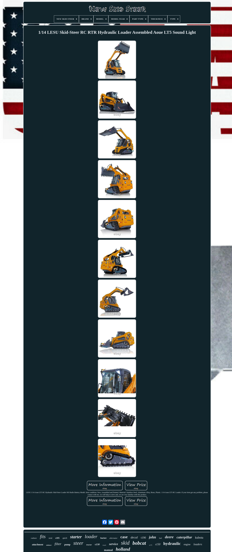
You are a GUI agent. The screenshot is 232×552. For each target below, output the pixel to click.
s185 (57, 538)
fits (43, 536)
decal (134, 537)
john (152, 537)
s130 (97, 544)
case (124, 537)
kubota (199, 537)
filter (58, 544)
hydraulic (172, 543)
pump (67, 544)
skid (125, 543)
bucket (103, 538)
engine (187, 544)
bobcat (139, 543)
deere (169, 537)
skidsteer (48, 545)
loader (91, 536)
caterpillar (184, 537)
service (113, 544)
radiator (34, 538)
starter (76, 536)
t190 (143, 537)
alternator (113, 538)
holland (123, 549)
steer (78, 543)
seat (50, 538)
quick (64, 538)
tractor (89, 545)
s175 (150, 545)
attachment (37, 544)
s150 (157, 544)
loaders (197, 544)
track (104, 545)
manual (108, 550)
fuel (160, 538)
